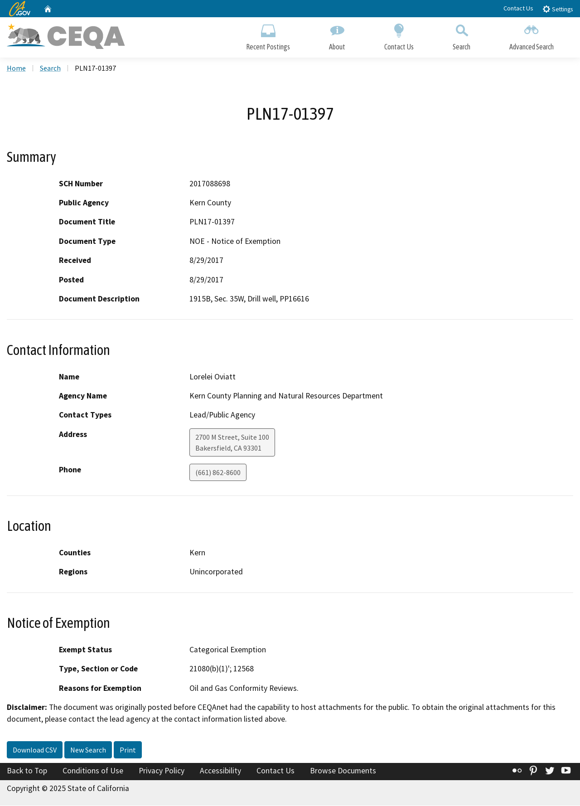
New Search (88, 750)
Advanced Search (531, 35)
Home (16, 68)
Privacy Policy (161, 771)
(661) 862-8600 (218, 472)
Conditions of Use (93, 771)
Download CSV (35, 750)
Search (461, 35)
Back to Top (27, 771)
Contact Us (518, 8)
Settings (557, 9)
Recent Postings (268, 35)
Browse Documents (343, 771)
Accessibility (220, 771)
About (337, 35)
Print (128, 750)
